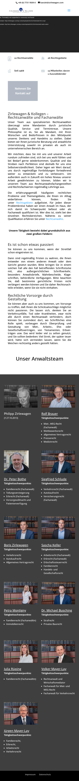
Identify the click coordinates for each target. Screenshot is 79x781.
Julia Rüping (12, 669)
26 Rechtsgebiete (56, 58)
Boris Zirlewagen (16, 545)
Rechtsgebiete (24, 202)
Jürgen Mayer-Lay (16, 731)
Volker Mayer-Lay (53, 669)
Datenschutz (45, 774)
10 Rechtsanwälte (22, 58)
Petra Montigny (15, 610)
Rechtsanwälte (54, 219)
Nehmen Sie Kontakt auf (22, 91)
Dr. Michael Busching (56, 610)
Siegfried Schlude (54, 479)
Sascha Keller (51, 545)
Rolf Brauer (49, 413)
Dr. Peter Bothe (15, 479)
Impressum (30, 774)
